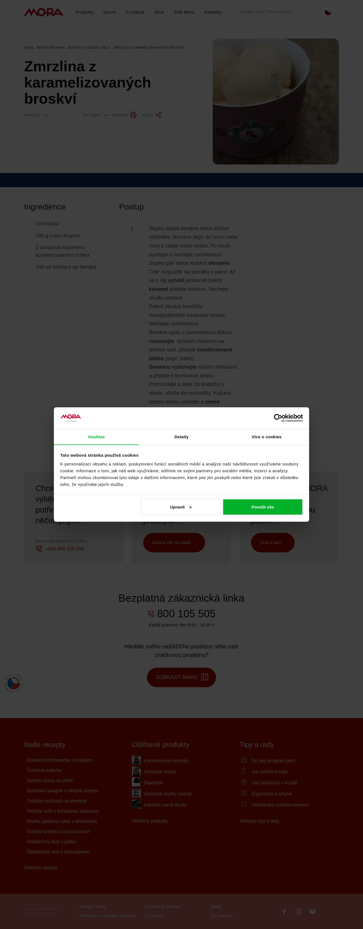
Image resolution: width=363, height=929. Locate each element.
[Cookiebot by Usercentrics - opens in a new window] (278, 418)
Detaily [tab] (181, 436)
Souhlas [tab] (96, 436)
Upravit (181, 507)
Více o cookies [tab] (267, 436)
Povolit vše (263, 507)
